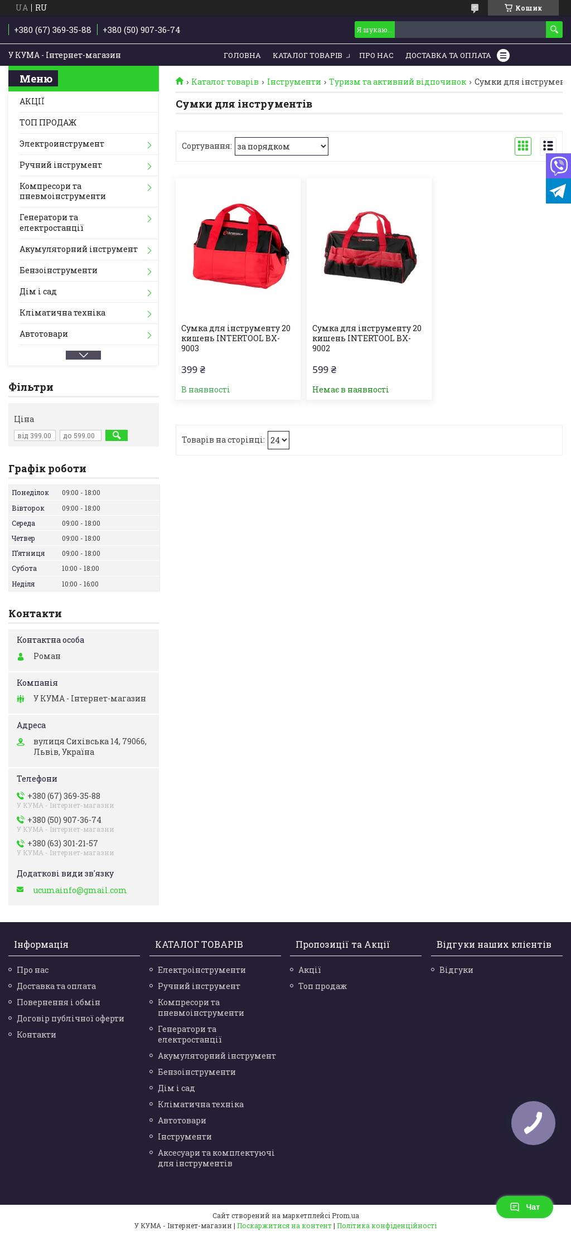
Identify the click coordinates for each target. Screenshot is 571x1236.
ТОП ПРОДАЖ (48, 122)
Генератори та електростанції (52, 222)
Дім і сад (38, 291)
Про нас (376, 55)
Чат (525, 1207)
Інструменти (294, 82)
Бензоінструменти (59, 270)
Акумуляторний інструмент (79, 249)
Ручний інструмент (61, 164)
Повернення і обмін (58, 1002)
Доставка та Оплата (448, 55)
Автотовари (44, 333)
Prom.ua (345, 1215)
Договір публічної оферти (70, 1018)
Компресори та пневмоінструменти (63, 191)
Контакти (36, 1034)
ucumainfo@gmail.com (80, 890)
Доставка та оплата (56, 986)
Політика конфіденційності (387, 1225)
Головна (242, 55)
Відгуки (456, 969)
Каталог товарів (307, 55)
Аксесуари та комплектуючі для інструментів (216, 1158)
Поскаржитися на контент (284, 1225)
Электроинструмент (62, 143)
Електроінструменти (202, 969)
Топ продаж (322, 986)
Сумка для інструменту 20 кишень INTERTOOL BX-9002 (367, 338)
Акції (309, 969)
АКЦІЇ (32, 101)
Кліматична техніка (62, 312)
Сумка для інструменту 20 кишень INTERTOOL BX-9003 (236, 338)
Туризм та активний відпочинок (397, 82)
